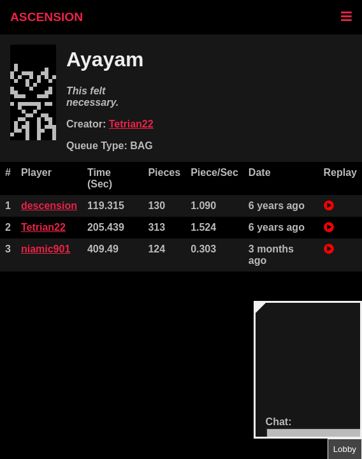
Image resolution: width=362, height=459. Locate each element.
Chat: (279, 421)
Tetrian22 (131, 124)
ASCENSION (46, 17)
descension (49, 205)
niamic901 (45, 249)
